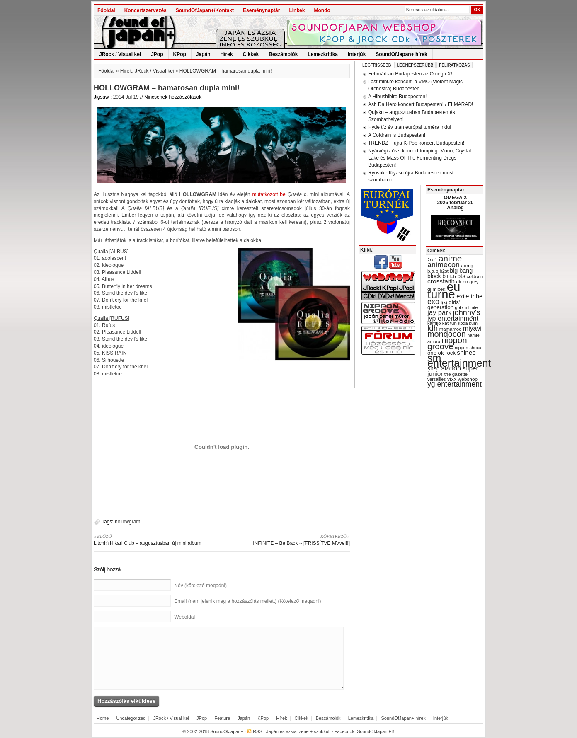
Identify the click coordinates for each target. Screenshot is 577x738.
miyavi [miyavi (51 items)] (472, 328)
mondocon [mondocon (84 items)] (446, 334)
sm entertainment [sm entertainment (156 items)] (459, 360)
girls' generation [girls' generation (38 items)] (443, 304)
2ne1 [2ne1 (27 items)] (432, 259)
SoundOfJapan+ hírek (401, 54)
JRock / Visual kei (120, 54)
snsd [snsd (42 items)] (433, 368)
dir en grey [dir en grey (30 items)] (467, 281)
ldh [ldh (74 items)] (432, 328)
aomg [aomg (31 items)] (467, 266)
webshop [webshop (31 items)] (468, 379)
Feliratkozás (454, 65)
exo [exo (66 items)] (433, 302)
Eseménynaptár (261, 10)
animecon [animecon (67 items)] (443, 265)
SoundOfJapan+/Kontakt (205, 10)
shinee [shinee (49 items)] (466, 352)
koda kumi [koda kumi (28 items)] (468, 323)
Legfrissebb (376, 65)
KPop (179, 54)
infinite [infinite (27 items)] (471, 307)
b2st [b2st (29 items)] (444, 271)
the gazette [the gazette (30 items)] (456, 374)
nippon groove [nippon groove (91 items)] (447, 343)
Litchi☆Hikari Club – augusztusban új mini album (155, 539)
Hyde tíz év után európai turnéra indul (409, 127)
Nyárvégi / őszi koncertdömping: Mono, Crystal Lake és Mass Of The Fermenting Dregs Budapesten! (419, 158)
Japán (203, 54)
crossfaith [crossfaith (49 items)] (441, 281)
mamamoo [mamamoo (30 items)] (450, 329)
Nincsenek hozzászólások (172, 97)
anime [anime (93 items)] (450, 258)
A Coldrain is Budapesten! (396, 135)
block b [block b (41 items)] (436, 276)
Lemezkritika (323, 54)
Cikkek (251, 54)
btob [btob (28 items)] (451, 276)
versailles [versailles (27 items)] (436, 379)
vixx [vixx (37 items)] (452, 379)
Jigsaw (101, 97)
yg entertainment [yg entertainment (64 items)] (454, 384)
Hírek (227, 54)
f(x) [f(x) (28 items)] (444, 302)
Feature (222, 718)
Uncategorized (130, 718)
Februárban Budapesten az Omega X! (410, 74)
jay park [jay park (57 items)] (439, 313)
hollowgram (127, 522)
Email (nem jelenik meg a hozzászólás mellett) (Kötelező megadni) (247, 601)
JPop (157, 54)
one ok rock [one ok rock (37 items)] (441, 353)
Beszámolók (283, 54)
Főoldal (106, 10)
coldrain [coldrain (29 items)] (475, 276)
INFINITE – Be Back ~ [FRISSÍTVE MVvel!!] (289, 539)
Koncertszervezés (145, 10)
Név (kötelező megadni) (200, 585)
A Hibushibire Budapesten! (397, 96)
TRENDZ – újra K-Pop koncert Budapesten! (416, 143)
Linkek (297, 10)
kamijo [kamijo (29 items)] (434, 323)
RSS (257, 731)
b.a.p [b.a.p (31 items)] (432, 271)
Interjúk (357, 54)
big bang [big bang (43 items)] (461, 270)
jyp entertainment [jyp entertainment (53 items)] (452, 318)
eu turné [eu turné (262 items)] (443, 290)
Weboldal (184, 617)
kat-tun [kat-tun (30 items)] (449, 323)
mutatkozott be (269, 194)
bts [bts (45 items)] (461, 276)
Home (103, 718)
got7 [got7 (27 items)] (459, 307)
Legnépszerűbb (415, 65)
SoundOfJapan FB (376, 731)
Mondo (322, 10)
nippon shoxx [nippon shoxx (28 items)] (468, 347)
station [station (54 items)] (451, 368)
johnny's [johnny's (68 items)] (466, 312)
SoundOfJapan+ (226, 731)
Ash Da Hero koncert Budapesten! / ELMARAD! (420, 104)
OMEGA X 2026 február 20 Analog (455, 203)
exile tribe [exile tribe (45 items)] (469, 296)
